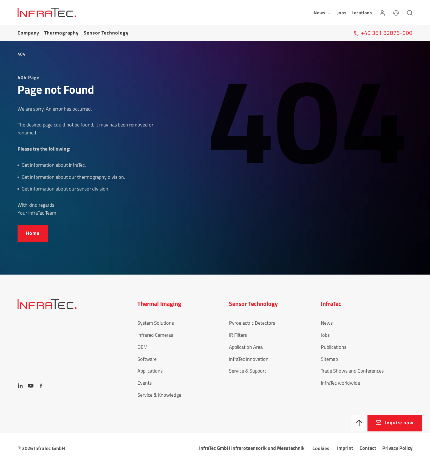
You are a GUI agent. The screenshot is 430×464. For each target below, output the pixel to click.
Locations (362, 12)
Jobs (342, 12)
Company (28, 32)
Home (32, 233)
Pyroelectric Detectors (252, 323)
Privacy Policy (397, 448)
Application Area (246, 347)
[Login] (382, 12)
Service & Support (247, 370)
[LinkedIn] (20, 385)
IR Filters (238, 335)
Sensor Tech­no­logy (106, 32)
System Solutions (155, 323)
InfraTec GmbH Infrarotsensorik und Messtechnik (251, 448)
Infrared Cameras (155, 335)
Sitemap (329, 359)
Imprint (345, 448)
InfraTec (77, 165)
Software (147, 359)
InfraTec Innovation (248, 359)
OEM (142, 347)
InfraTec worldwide (340, 383)
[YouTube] (30, 385)
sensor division (92, 188)
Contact (368, 448)
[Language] (396, 12)
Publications (333, 347)
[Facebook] (41, 385)
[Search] (409, 12)
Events (144, 383)
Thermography (61, 32)
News (327, 323)
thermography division (100, 177)
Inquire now (399, 422)
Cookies (320, 448)
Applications (150, 370)
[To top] (359, 423)
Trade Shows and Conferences (352, 370)
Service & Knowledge (159, 395)
